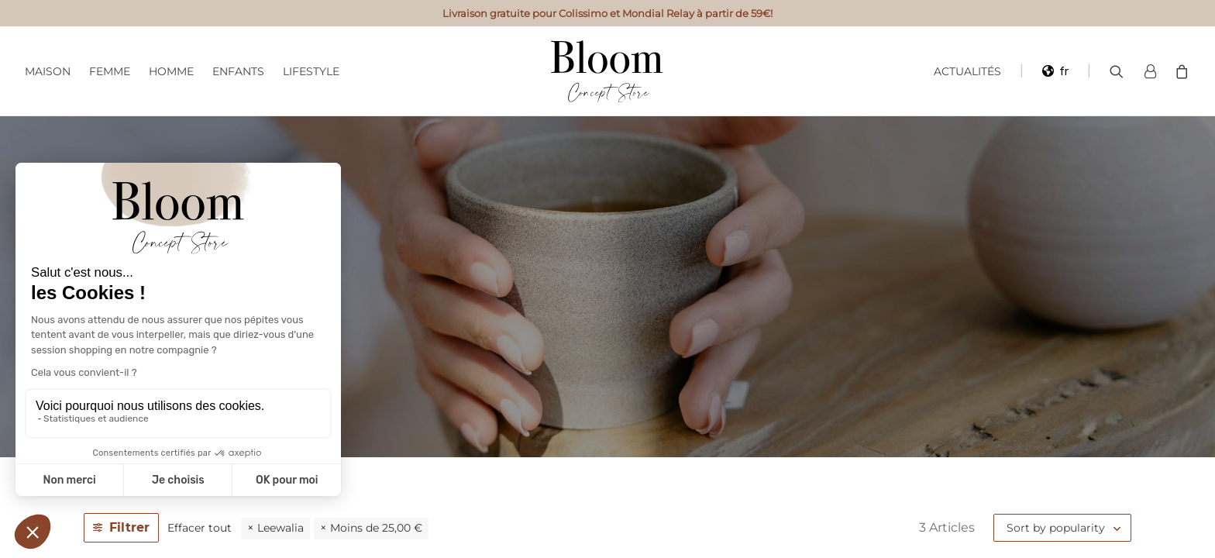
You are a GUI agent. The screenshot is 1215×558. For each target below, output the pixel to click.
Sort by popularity (1056, 528)
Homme (171, 71)
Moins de (376, 528)
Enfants (238, 71)
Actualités (967, 71)
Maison (48, 71)
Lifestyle (311, 71)
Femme (109, 71)
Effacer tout (199, 528)
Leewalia (280, 528)
